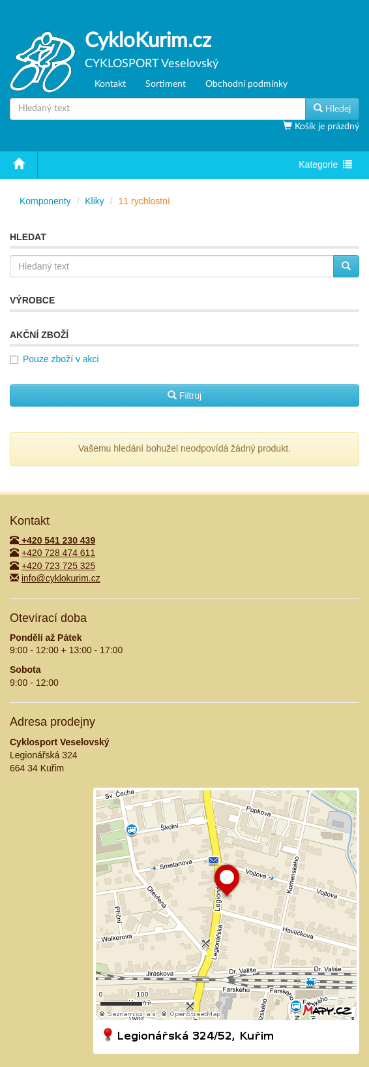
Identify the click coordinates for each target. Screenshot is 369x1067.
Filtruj (184, 395)
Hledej (332, 108)
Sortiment (165, 84)
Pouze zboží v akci (61, 359)
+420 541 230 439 (52, 540)
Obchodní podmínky (246, 84)
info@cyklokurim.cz (61, 578)
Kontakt (110, 84)
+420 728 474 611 (58, 553)
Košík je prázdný (325, 126)
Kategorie (325, 166)
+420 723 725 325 (58, 566)
